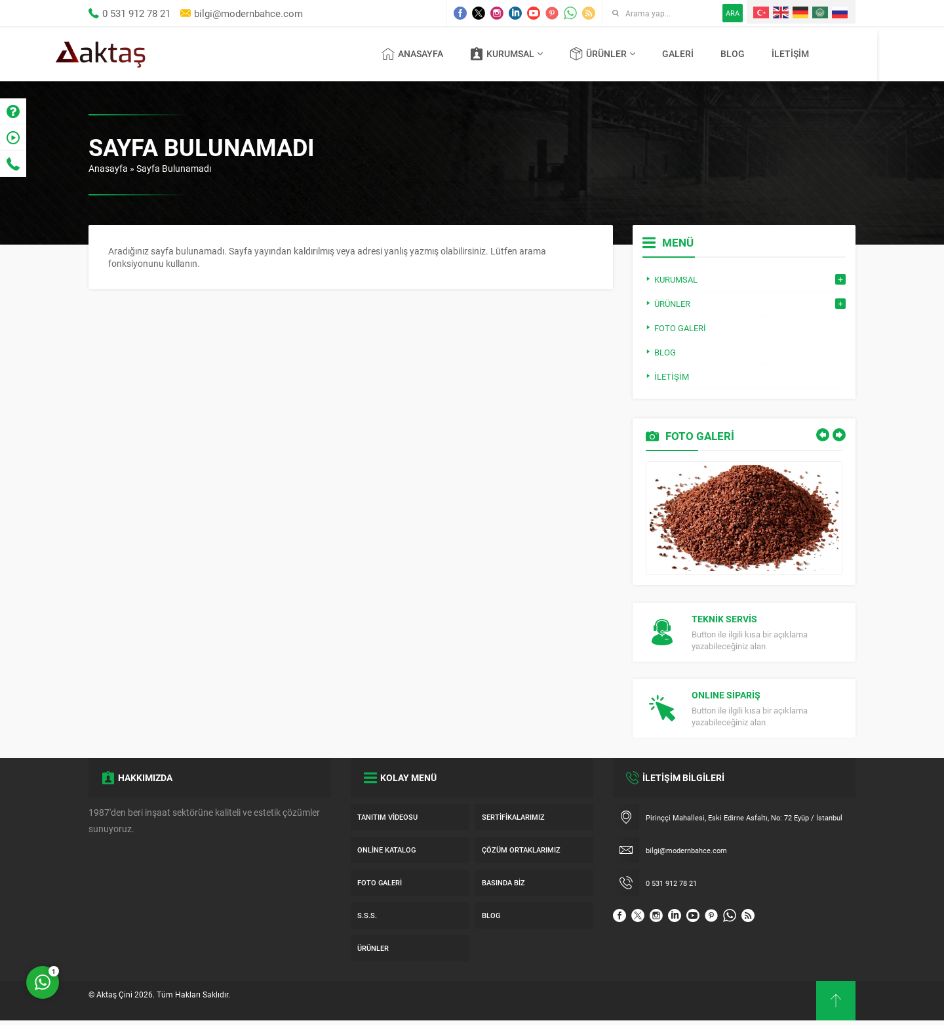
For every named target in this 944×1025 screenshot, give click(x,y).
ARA (732, 13)
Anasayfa (108, 168)
